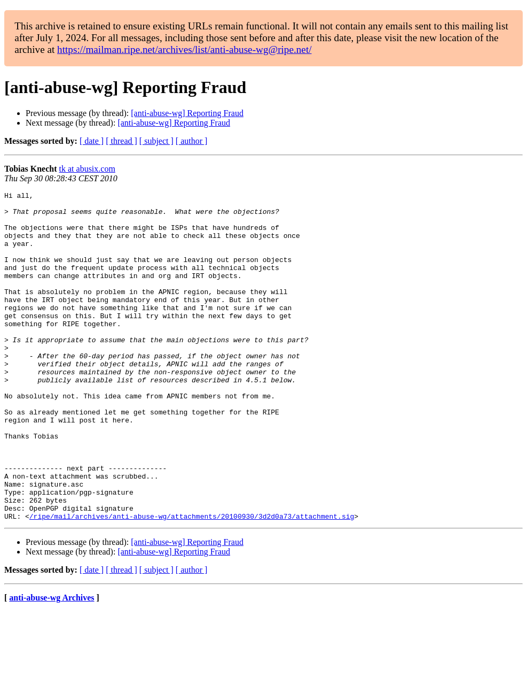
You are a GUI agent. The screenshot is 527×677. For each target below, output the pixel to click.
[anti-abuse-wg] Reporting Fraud (187, 113)
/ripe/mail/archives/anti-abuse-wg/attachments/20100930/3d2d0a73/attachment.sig (191, 582)
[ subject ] (156, 140)
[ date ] (92, 140)
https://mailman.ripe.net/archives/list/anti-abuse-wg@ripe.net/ (184, 49)
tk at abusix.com (87, 168)
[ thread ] (121, 140)
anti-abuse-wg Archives (51, 663)
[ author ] (192, 140)
